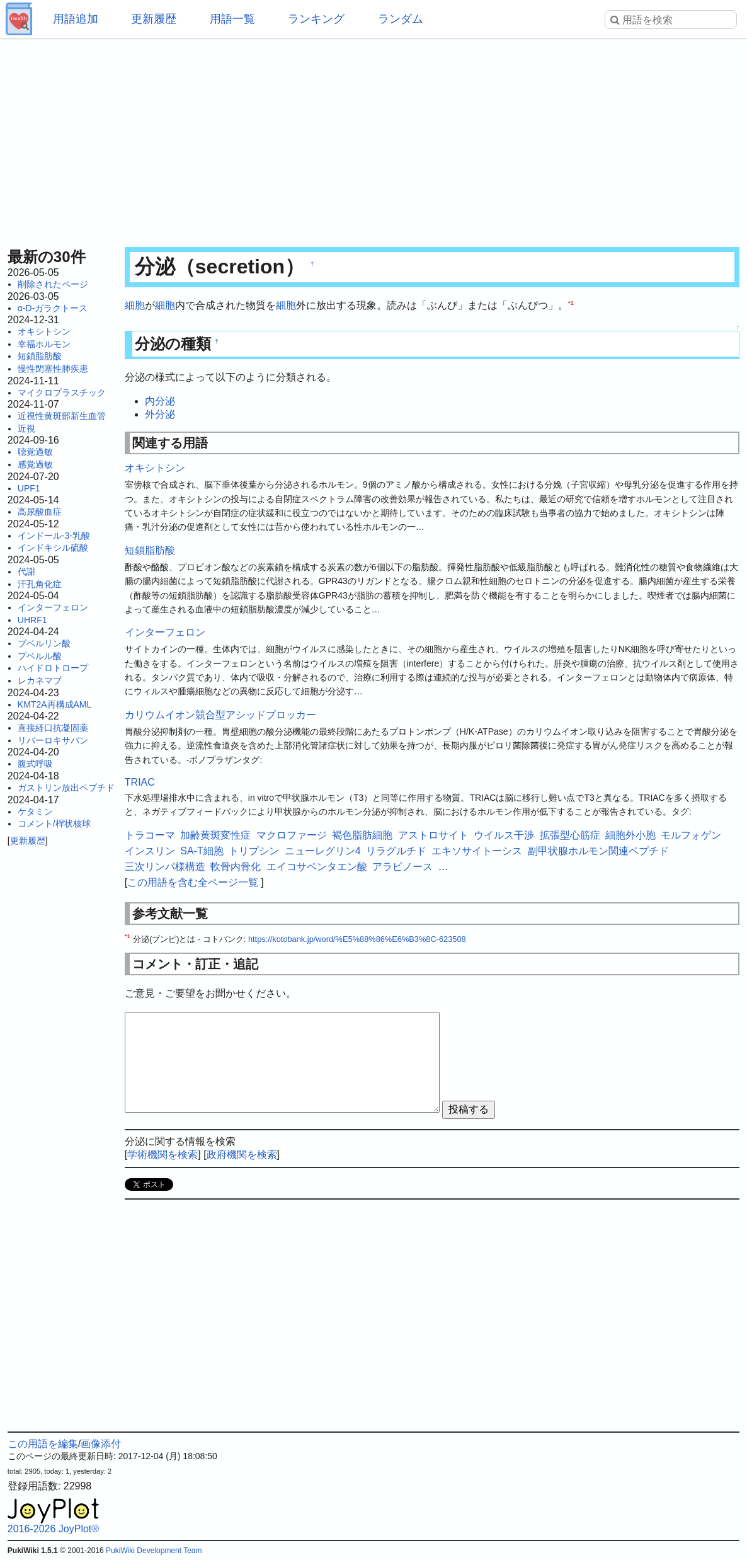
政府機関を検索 (242, 1154)
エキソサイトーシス (476, 851)
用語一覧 (232, 19)
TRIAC (140, 782)
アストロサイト (433, 835)
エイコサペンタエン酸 (316, 866)
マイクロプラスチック (62, 392)
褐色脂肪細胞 (362, 835)
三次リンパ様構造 (165, 866)
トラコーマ (150, 835)
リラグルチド (396, 851)
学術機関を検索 (162, 1154)
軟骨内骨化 (235, 866)
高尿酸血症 (40, 512)
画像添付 (101, 1443)
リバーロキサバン (53, 740)
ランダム (400, 19)
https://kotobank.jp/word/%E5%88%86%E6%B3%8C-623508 (357, 939)
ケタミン (35, 811)
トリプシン (254, 851)
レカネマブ (40, 680)
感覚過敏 (35, 464)
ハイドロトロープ (53, 668)
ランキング (316, 19)
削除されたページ (53, 284)
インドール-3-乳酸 (54, 536)
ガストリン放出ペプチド (66, 788)
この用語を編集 (43, 1443)
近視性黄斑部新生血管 (62, 416)
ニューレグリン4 (323, 851)
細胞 (135, 305)
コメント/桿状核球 (54, 823)
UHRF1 (32, 620)
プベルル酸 (40, 656)
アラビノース (402, 866)
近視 (26, 428)
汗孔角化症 (40, 584)
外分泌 (160, 414)
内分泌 (160, 401)
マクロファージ (291, 835)
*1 (571, 302)
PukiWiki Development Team (154, 1550)
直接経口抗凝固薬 (53, 728)
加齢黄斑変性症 (215, 835)
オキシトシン (44, 331)
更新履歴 (153, 19)
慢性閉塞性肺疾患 (53, 369)
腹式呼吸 (35, 764)
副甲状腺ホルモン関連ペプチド (598, 851)
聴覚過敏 (35, 452)
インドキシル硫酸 (53, 547)
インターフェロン (53, 607)
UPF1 (29, 488)
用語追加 (75, 19)
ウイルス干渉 (504, 835)
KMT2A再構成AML (54, 704)
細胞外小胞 (630, 835)
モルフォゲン (691, 835)
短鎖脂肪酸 (40, 356)
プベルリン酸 (44, 643)
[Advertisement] (373, 138)
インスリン (150, 851)
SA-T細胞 (201, 851)
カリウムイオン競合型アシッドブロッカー (220, 714)
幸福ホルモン (44, 344)
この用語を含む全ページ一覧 (192, 882)
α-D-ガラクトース (53, 308)
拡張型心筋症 (570, 835)
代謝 (26, 571)
